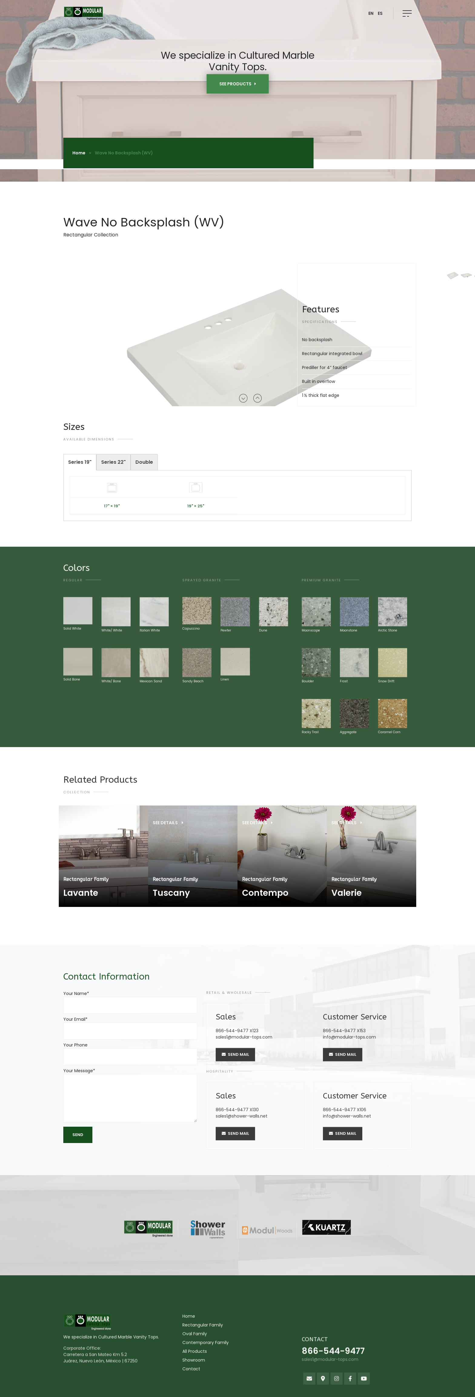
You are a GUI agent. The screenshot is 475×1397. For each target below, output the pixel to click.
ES (380, 13)
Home (78, 153)
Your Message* (130, 1096)
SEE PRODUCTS (237, 84)
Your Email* (130, 1025)
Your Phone (130, 1051)
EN (371, 13)
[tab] (79, 462)
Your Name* (130, 999)
